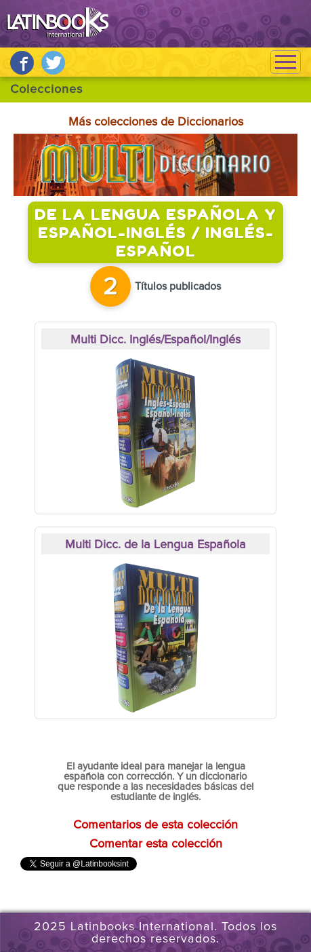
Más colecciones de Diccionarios (155, 122)
